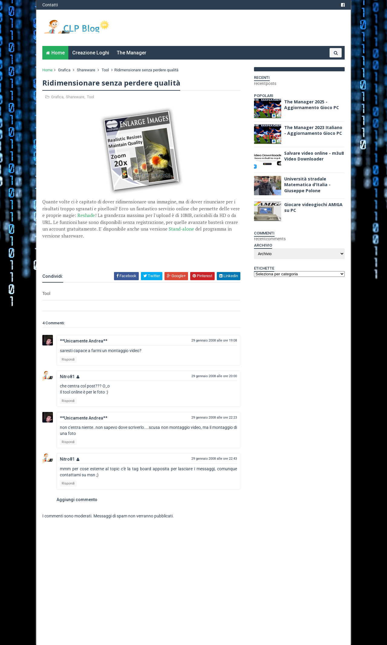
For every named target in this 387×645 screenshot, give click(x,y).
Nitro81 (67, 376)
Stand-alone (181, 229)
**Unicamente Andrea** (83, 341)
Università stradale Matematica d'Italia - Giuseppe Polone (307, 184)
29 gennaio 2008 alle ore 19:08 (214, 340)
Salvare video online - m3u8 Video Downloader (314, 156)
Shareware (86, 70)
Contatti (50, 4)
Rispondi (68, 359)
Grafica (64, 70)
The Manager (131, 53)
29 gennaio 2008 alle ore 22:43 (214, 459)
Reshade (86, 215)
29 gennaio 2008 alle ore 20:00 (214, 376)
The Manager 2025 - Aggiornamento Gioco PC (311, 105)
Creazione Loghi (90, 53)
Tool (105, 70)
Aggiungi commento (77, 499)
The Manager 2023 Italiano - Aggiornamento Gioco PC (313, 130)
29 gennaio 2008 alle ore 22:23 (214, 418)
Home (58, 53)
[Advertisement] (113, 255)
